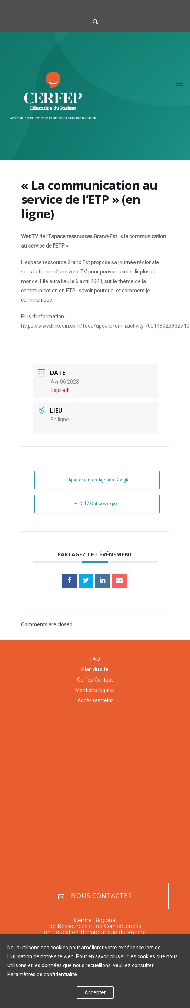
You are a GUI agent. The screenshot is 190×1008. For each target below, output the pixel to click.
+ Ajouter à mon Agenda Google (97, 480)
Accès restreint (95, 700)
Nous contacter (95, 896)
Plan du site (95, 669)
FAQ (95, 659)
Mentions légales (95, 690)
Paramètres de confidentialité (42, 974)
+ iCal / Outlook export (97, 503)
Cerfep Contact (95, 680)
